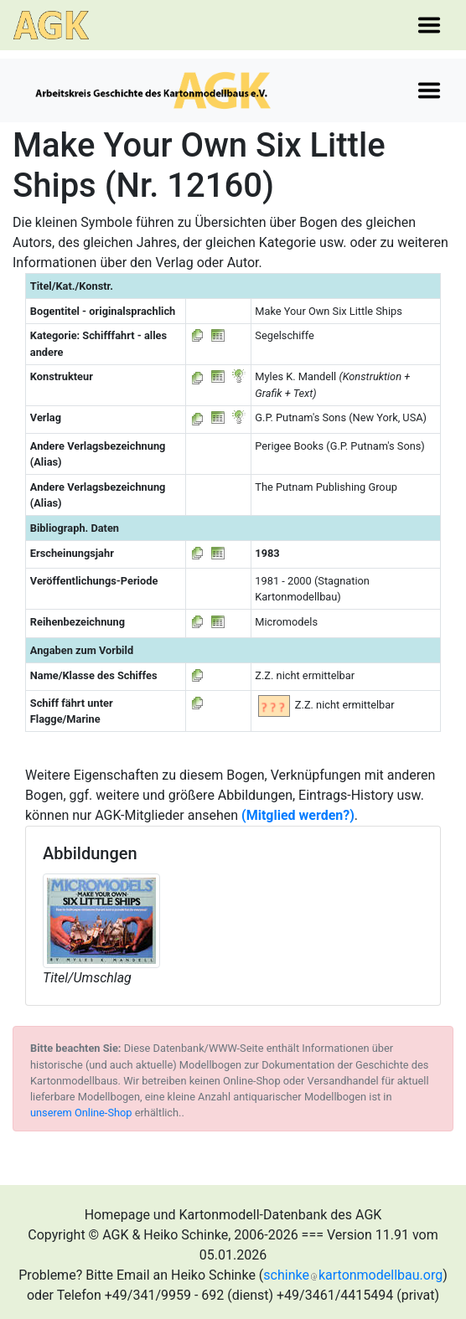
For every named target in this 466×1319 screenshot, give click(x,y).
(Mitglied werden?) (298, 815)
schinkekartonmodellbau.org (353, 1275)
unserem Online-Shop (81, 1112)
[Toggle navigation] (429, 25)
